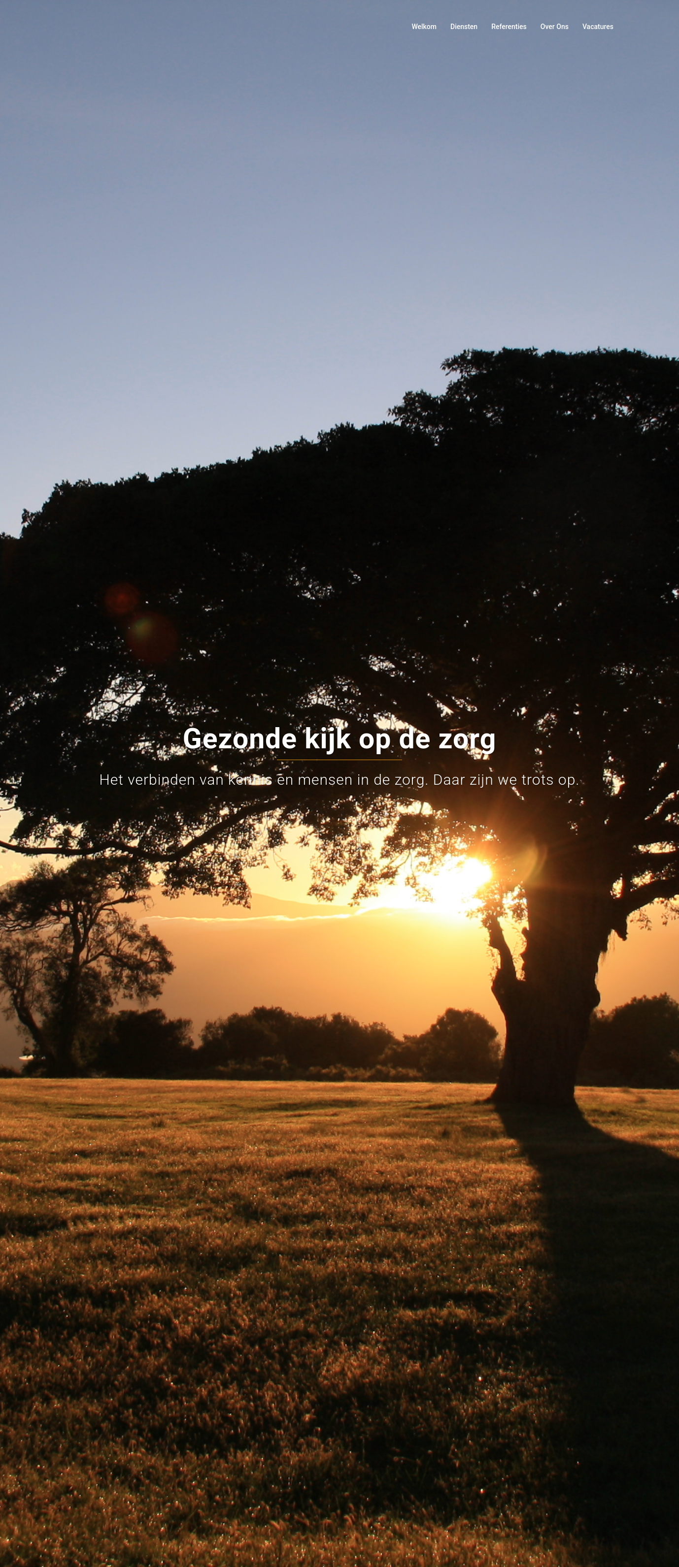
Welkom (424, 27)
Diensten (463, 27)
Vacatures (597, 27)
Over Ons (555, 27)
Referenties (509, 27)
